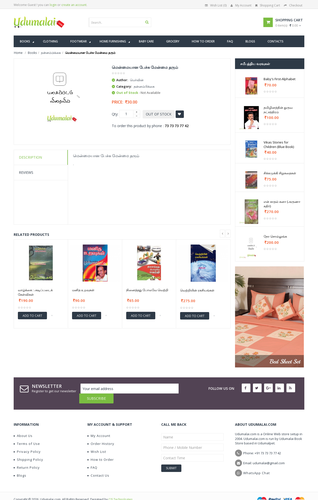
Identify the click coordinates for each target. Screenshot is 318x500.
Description (30, 157)
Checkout (293, 5)
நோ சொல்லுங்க (275, 236)
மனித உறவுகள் (83, 290)
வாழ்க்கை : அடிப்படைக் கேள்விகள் (35, 292)
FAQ (92, 457)
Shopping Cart (267, 5)
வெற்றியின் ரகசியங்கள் (197, 290)
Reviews (26, 172)
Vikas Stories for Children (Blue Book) (279, 144)
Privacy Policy (27, 441)
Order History (100, 433)
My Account (241, 5)
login (53, 5)
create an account (73, 5)
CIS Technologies (120, 489)
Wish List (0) (216, 5)
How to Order (100, 449)
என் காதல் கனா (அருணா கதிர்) (282, 203)
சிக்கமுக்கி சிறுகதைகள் (280, 173)
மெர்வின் (137, 80)
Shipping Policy (28, 449)
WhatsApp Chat (256, 463)
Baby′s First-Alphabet (279, 79)
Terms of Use (27, 433)
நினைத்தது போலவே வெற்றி (147, 290)
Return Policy (27, 457)
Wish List (96, 441)
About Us (23, 426)
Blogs (20, 465)
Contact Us (98, 465)
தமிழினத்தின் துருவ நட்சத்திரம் (278, 109)
